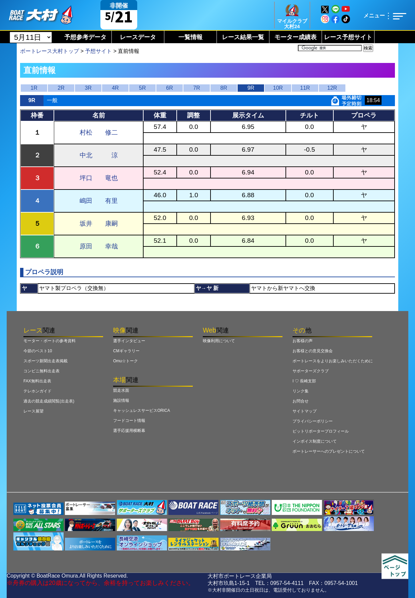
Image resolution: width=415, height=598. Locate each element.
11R (305, 88)
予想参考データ (85, 37)
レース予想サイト (348, 37)
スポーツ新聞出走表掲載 (45, 361)
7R (196, 88)
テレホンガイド (37, 391)
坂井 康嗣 (99, 223)
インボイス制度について (315, 441)
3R (88, 88)
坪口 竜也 (99, 177)
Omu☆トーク (125, 361)
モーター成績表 (295, 37)
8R (223, 88)
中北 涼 (99, 155)
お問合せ (301, 401)
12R (332, 88)
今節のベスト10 (37, 351)
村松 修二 (99, 132)
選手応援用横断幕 (129, 430)
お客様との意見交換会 (313, 351)
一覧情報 (190, 37)
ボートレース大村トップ (49, 51)
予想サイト (98, 51)
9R (250, 88)
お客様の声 (303, 341)
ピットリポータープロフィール (321, 431)
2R (61, 88)
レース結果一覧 (243, 37)
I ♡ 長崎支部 (304, 381)
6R (169, 88)
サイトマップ (305, 411)
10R (278, 88)
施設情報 (121, 400)
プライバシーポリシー (313, 421)
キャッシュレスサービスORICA (141, 410)
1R (33, 88)
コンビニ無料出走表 (41, 371)
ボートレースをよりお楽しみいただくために (333, 361)
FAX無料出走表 (37, 381)
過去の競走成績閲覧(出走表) (48, 401)
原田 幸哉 (99, 246)
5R (142, 88)
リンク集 (301, 391)
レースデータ (138, 37)
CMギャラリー (126, 351)
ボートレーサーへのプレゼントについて (329, 451)
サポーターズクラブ (311, 371)
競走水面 (121, 390)
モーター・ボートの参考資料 (49, 341)
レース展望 (33, 411)
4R (115, 88)
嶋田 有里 (99, 200)
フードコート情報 (129, 420)
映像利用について (219, 341)
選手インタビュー (129, 341)
